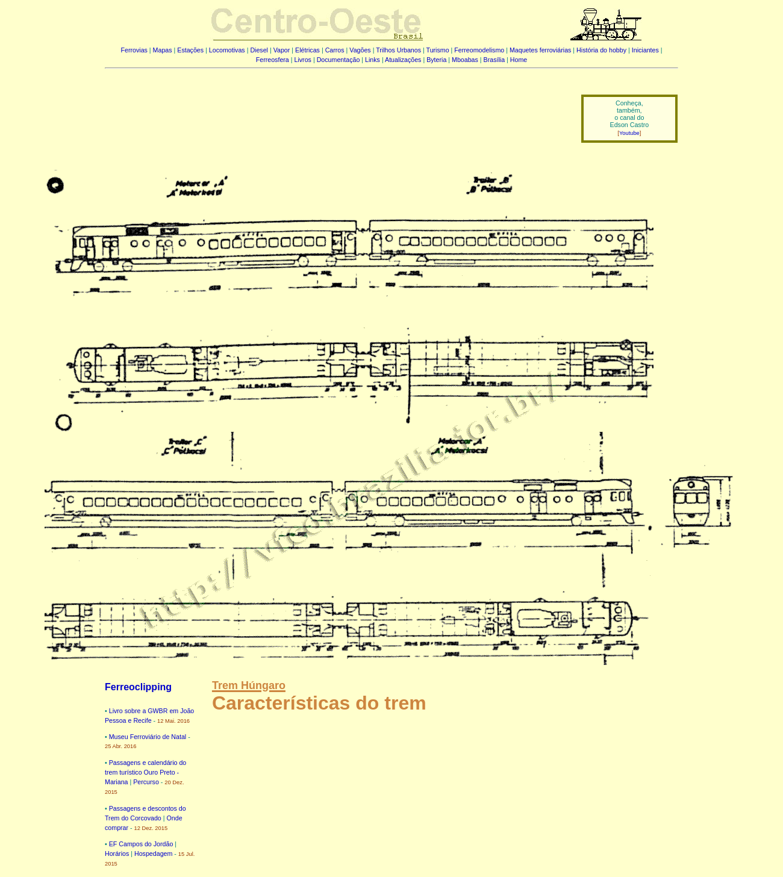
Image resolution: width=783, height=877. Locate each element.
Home (518, 59)
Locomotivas (227, 50)
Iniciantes (645, 50)
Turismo (437, 50)
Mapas (162, 50)
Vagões (359, 50)
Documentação (338, 59)
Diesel (259, 50)
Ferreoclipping (138, 687)
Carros (335, 50)
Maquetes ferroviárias (540, 50)
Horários (117, 853)
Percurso (146, 781)
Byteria (436, 59)
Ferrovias (133, 50)
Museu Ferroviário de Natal (148, 736)
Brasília (494, 59)
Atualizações (403, 59)
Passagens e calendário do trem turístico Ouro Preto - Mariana (145, 772)
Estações (190, 50)
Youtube (629, 133)
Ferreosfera (272, 59)
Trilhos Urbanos (398, 50)
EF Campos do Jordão (141, 843)
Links (372, 59)
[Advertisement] (335, 110)
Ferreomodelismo (479, 50)
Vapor (281, 50)
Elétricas (307, 50)
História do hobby (601, 50)
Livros (303, 59)
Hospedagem (153, 853)
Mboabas (465, 59)
